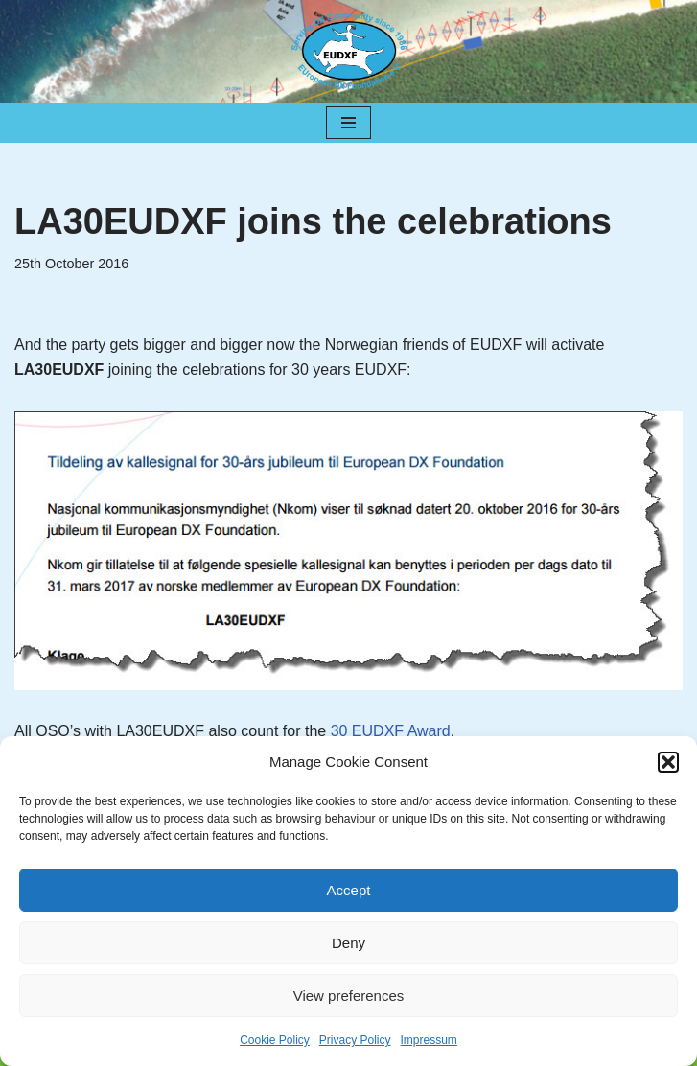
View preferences (349, 995)
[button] (668, 762)
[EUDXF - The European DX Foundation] (349, 51)
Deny (348, 943)
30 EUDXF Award (391, 731)
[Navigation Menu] (348, 122)
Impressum (429, 1040)
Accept (349, 890)
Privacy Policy (355, 1040)
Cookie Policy (275, 1040)
